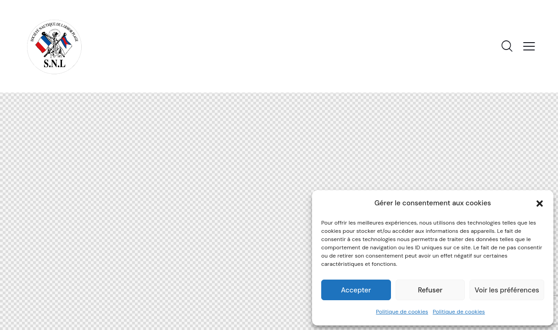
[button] (539, 203)
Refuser (430, 290)
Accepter (356, 290)
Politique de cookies (402, 311)
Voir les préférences (506, 290)
